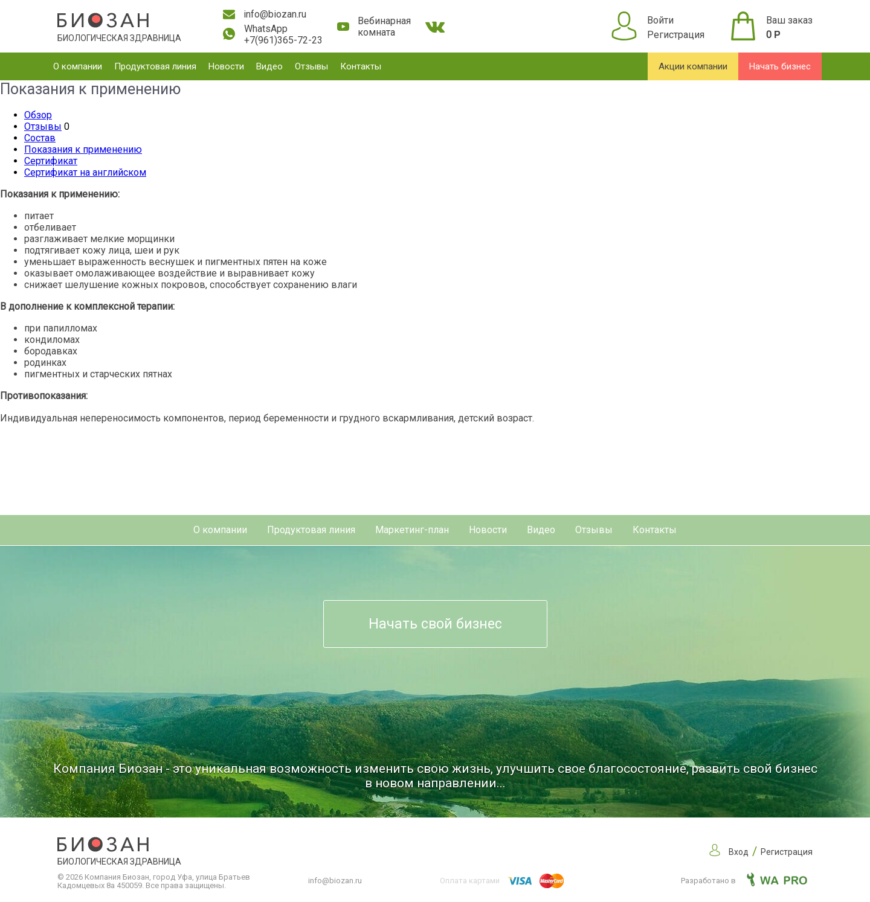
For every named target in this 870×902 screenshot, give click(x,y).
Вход (739, 852)
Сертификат (50, 161)
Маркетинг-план (412, 530)
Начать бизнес (780, 66)
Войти (660, 20)
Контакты (360, 66)
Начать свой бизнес (435, 624)
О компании (77, 66)
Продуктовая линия (155, 66)
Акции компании (693, 66)
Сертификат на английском (85, 172)
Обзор (38, 115)
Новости (226, 66)
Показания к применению (83, 149)
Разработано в (744, 880)
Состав (40, 138)
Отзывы (311, 66)
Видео (269, 66)
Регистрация (675, 34)
